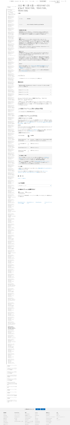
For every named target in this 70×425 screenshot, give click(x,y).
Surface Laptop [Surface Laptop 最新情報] (5, 415)
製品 (23, 1)
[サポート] (12, 1)
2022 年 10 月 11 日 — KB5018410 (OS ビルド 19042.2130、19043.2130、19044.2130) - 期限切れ (12, 252)
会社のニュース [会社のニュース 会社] (58, 415)
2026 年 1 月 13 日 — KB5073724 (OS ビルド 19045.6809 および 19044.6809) (11, 41)
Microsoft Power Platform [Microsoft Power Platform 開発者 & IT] (49, 421)
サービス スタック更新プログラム (29, 122)
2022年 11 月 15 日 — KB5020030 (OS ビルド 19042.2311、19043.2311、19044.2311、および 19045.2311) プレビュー (11, 226)
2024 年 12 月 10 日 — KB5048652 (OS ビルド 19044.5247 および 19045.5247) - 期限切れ (11, 106)
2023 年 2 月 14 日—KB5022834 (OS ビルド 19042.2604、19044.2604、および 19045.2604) (11, 206)
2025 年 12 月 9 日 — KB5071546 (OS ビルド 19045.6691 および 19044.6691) (11, 49)
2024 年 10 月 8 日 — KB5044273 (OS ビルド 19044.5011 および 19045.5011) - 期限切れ (11, 114)
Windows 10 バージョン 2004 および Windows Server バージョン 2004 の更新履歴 (12, 372)
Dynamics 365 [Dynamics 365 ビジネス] (36, 418)
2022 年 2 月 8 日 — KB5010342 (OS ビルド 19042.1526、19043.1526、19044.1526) (12, 336)
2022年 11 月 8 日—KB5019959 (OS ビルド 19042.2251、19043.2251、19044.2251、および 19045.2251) (11, 231)
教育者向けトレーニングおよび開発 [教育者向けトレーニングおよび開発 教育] (29, 421)
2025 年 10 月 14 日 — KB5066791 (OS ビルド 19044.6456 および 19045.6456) (11, 59)
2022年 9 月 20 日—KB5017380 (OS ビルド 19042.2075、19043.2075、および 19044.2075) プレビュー (11, 257)
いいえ (43, 409)
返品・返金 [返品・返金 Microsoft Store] (16, 418)
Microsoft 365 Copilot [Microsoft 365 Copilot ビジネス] (37, 422)
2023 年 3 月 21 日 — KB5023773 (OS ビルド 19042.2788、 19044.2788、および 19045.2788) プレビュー (11, 191)
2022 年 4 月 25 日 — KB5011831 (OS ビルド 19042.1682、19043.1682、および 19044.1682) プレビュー (11, 314)
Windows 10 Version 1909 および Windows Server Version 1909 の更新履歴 (12, 376)
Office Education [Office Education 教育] (27, 419)
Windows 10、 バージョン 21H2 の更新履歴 (11, 9)
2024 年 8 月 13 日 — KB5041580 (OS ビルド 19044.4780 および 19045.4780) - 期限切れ (11, 122)
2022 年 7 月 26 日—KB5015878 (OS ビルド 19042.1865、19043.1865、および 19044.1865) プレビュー (11, 276)
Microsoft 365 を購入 (43, 1)
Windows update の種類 (35, 65)
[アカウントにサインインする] (64, 1)
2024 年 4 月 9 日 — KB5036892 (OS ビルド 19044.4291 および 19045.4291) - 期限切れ (11, 138)
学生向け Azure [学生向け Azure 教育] (26, 424)
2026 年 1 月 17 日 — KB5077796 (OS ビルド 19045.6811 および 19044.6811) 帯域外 (11, 37)
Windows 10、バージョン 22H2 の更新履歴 (11, 7)
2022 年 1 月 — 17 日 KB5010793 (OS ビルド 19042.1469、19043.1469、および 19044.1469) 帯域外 (11, 346)
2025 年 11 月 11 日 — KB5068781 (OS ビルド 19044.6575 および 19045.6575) (11, 52)
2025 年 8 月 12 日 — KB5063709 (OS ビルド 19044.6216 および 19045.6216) (11, 67)
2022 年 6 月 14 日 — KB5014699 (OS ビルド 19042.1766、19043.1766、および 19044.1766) (11, 295)
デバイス (26, 1)
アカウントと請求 (31, 1)
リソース (37, 1)
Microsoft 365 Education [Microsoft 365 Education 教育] (27, 418)
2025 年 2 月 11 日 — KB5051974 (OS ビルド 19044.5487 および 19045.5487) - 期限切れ (11, 98)
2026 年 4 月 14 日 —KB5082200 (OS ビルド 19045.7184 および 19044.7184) (11, 21)
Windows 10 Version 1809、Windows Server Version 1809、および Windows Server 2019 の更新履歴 (12, 383)
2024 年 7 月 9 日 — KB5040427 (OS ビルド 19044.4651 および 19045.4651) (11, 126)
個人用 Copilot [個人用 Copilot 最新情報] (5, 419)
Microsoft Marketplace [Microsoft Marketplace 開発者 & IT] (48, 419)
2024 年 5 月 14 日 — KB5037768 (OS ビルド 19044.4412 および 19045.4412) (11, 134)
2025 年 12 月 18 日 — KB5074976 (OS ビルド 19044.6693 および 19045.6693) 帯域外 (11, 45)
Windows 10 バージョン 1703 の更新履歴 (12, 392)
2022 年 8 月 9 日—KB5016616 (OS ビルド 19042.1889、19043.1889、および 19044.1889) (11, 271)
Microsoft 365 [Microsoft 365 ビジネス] (36, 419)
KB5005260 (30, 130)
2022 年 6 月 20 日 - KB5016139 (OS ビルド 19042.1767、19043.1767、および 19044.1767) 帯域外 (11, 290)
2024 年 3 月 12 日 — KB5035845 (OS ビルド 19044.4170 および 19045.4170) (11, 142)
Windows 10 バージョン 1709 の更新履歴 (12, 390)
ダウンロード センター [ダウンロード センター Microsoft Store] (17, 415)
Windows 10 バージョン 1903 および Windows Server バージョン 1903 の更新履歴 (12, 379)
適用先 (19, 13)
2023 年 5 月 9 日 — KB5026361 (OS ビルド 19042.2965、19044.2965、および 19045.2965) (11, 182)
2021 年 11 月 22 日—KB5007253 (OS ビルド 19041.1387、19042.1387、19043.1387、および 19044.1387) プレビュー (11, 361)
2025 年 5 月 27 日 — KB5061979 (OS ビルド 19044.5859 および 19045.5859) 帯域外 (11, 79)
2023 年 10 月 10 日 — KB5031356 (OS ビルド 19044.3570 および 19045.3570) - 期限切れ (11, 161)
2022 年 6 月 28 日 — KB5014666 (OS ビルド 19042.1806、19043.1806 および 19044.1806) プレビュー (11, 285)
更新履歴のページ (23, 67)
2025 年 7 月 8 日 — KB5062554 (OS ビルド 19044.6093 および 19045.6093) (11, 71)
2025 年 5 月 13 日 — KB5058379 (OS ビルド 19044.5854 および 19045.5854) (11, 86)
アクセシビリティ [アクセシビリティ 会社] (59, 419)
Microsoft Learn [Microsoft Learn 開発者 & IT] (48, 415)
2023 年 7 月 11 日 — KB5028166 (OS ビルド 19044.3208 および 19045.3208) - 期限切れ (11, 173)
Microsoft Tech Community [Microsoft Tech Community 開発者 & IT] (49, 418)
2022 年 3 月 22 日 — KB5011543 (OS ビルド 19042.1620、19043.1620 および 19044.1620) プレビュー (11, 323)
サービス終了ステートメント (12, 56)
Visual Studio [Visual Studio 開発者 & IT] (47, 424)
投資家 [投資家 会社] (57, 418)
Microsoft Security (38, 202)
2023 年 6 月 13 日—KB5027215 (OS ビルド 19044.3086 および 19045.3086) (11, 177)
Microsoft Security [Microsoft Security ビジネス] (37, 415)
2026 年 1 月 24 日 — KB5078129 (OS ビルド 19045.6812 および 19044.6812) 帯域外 (11, 33)
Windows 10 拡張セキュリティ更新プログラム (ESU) (11, 14)
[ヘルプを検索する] (58, 1)
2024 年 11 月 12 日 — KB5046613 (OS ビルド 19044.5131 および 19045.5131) (11, 110)
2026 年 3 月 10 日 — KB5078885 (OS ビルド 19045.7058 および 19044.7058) (11, 25)
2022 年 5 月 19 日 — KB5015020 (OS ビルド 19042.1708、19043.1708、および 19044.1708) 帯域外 (11, 304)
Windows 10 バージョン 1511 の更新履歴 (12, 398)
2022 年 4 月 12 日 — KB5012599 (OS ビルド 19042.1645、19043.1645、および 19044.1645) (11, 319)
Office (20, 1)
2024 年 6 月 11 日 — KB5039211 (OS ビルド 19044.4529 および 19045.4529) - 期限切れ (11, 130)
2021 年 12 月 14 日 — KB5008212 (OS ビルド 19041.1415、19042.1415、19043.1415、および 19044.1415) (11, 355)
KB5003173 (35, 129)
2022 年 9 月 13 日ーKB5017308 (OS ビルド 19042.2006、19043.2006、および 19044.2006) (11, 261)
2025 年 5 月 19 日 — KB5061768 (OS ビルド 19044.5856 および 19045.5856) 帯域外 (11, 82)
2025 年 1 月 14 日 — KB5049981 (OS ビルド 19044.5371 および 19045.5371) (11, 102)
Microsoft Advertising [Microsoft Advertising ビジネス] (37, 421)
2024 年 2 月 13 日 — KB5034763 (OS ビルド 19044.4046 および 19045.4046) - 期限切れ (11, 146)
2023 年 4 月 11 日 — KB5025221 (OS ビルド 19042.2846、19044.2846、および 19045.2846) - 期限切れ (11, 187)
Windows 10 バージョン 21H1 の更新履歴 (12, 366)
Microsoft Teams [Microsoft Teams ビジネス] (37, 424)
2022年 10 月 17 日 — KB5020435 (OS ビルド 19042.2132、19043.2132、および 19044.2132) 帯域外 (11, 247)
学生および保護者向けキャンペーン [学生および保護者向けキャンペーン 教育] (29, 422)
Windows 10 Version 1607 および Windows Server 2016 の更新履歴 (12, 395)
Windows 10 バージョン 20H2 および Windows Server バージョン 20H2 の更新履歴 (12, 369)
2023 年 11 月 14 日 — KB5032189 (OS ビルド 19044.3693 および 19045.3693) (11, 158)
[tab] (21, 192)
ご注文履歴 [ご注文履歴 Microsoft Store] (16, 419)
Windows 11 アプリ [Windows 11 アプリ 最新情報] (5, 424)
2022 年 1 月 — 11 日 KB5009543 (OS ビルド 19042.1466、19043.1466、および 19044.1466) (11, 350)
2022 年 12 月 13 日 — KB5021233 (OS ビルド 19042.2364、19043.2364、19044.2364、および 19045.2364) (11, 220)
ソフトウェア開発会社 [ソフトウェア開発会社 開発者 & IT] (48, 422)
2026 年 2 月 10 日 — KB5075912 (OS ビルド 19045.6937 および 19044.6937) (11, 29)
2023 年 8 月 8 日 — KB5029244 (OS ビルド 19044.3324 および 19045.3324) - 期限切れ (11, 169)
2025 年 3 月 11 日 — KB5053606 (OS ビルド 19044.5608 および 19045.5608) (11, 94)
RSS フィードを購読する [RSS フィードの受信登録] (22, 178)
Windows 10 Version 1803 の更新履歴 (12, 387)
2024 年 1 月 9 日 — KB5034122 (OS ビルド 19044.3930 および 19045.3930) (11, 150)
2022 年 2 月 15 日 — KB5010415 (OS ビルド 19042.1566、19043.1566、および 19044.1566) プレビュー (11, 332)
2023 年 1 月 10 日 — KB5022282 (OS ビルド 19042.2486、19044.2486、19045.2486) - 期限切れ (12, 215)
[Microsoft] (6, 1)
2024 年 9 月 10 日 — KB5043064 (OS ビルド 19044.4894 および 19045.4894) (11, 118)
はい (38, 409)
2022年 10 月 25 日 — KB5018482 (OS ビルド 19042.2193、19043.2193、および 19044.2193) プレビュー (11, 242)
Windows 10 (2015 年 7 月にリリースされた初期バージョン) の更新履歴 (12, 401)
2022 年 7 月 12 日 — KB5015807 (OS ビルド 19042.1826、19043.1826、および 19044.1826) (11, 281)
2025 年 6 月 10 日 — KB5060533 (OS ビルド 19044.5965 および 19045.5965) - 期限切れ (11, 75)
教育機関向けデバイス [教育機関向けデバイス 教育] (27, 415)
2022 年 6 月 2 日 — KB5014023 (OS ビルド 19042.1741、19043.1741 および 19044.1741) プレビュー (11, 300)
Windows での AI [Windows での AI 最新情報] (5, 421)
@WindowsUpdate (24, 70)
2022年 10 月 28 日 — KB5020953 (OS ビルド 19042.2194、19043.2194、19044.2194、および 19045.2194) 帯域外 (11, 237)
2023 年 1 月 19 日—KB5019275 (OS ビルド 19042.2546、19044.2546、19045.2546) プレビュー (12, 211)
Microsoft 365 (17, 1)
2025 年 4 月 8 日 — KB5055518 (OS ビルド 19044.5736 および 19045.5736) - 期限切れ (11, 90)
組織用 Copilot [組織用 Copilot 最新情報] (5, 418)
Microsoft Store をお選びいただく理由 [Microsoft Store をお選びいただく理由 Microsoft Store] (19, 421)
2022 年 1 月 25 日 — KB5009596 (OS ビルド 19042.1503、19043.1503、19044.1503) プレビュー (12, 341)
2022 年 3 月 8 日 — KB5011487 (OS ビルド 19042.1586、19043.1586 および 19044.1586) (11, 328)
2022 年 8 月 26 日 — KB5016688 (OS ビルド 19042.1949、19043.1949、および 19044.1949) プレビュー (11, 266)
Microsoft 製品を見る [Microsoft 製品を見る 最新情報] (5, 422)
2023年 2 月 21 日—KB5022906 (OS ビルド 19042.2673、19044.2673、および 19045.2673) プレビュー (11, 201)
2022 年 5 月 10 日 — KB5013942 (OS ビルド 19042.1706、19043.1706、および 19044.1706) (11, 309)
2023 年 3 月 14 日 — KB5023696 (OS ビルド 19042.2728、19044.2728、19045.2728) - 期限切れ (12, 196)
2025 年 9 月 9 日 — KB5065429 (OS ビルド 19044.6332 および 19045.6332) (11, 63)
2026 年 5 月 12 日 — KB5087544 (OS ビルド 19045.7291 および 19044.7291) (11, 17)
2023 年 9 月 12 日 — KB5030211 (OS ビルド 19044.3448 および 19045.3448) (11, 165)
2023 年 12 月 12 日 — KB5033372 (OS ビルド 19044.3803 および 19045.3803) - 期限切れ (11, 154)
